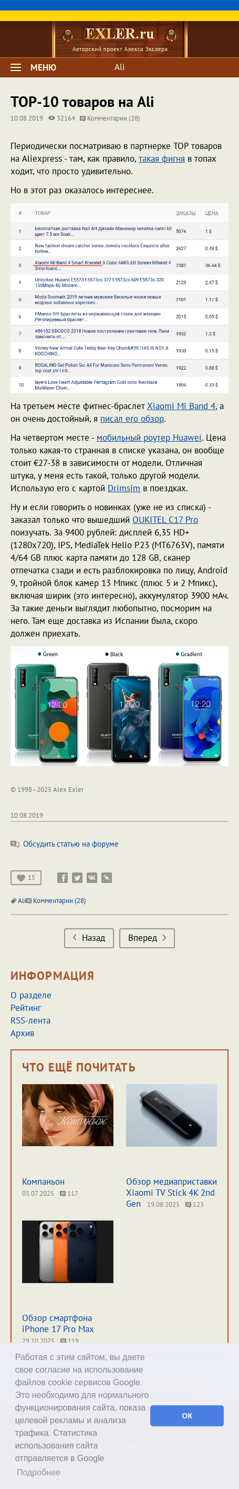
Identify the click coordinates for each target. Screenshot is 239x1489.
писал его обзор (132, 418)
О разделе (31, 995)
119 (69, 1340)
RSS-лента (30, 1020)
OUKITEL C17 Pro (165, 519)
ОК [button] (187, 1416)
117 (69, 1193)
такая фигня (162, 158)
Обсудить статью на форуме (65, 844)
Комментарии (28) (110, 118)
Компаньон (43, 1181)
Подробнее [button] (38, 1472)
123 (194, 1204)
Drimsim (124, 488)
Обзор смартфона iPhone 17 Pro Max (58, 1323)
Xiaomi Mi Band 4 (181, 406)
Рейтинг (26, 1008)
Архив (22, 1033)
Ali (120, 67)
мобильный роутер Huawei (149, 437)
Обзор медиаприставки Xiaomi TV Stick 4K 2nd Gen (171, 1192)
